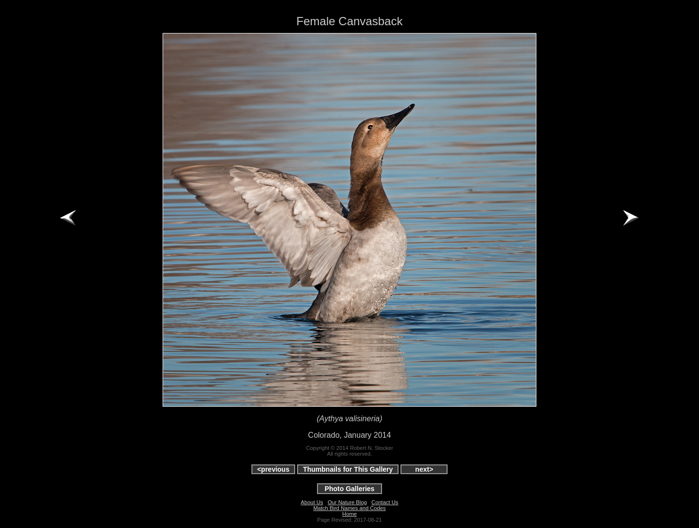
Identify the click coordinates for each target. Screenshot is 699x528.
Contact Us (384, 502)
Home (349, 514)
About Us (312, 502)
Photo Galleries (350, 489)
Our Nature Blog (347, 502)
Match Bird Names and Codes (349, 508)
